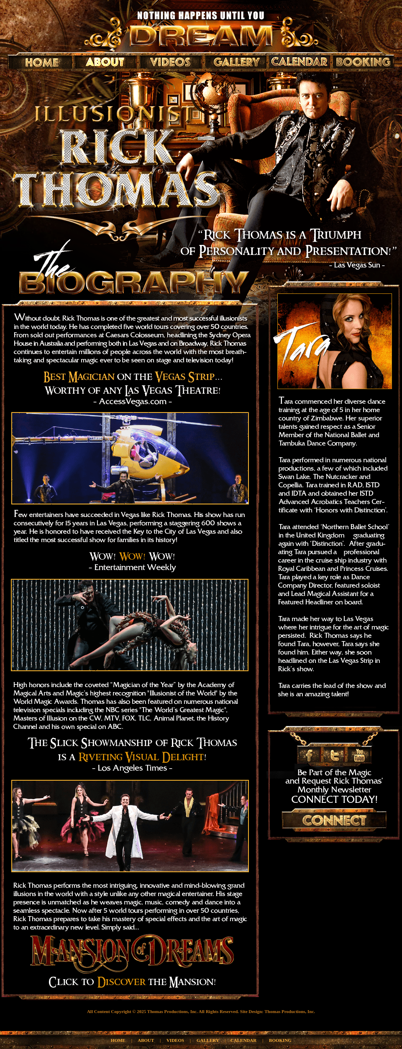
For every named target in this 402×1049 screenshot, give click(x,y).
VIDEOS (175, 1040)
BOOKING (280, 1040)
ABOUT (146, 1040)
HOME (118, 1040)
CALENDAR (243, 1040)
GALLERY (208, 1040)
